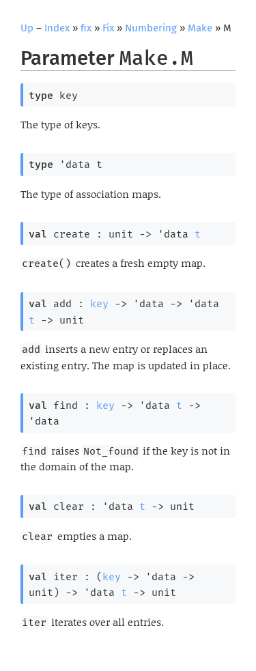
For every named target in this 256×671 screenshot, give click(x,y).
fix (86, 28)
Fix (108, 28)
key (99, 304)
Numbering (151, 28)
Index (57, 28)
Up (26, 28)
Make (200, 28)
